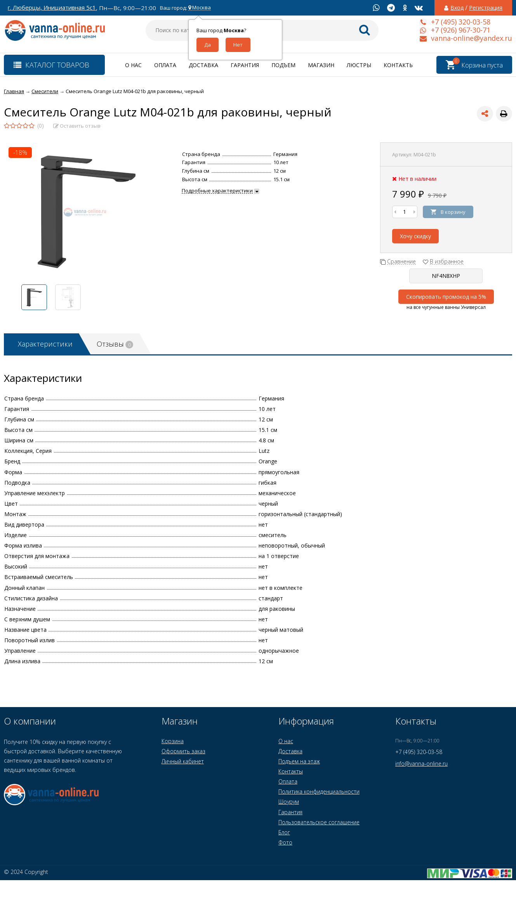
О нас (133, 65)
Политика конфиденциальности (319, 791)
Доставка (203, 65)
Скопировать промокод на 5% (446, 296)
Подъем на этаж (299, 761)
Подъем (283, 65)
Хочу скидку (415, 236)
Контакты (399, 65)
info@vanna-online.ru (421, 763)
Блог (284, 832)
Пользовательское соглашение (319, 822)
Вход (457, 8)
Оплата (165, 65)
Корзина (173, 741)
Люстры (359, 65)
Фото (285, 842)
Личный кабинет (183, 761)
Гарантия (245, 65)
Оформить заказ (183, 751)
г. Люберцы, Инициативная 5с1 (52, 7)
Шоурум (288, 801)
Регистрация (485, 8)
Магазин (321, 65)
